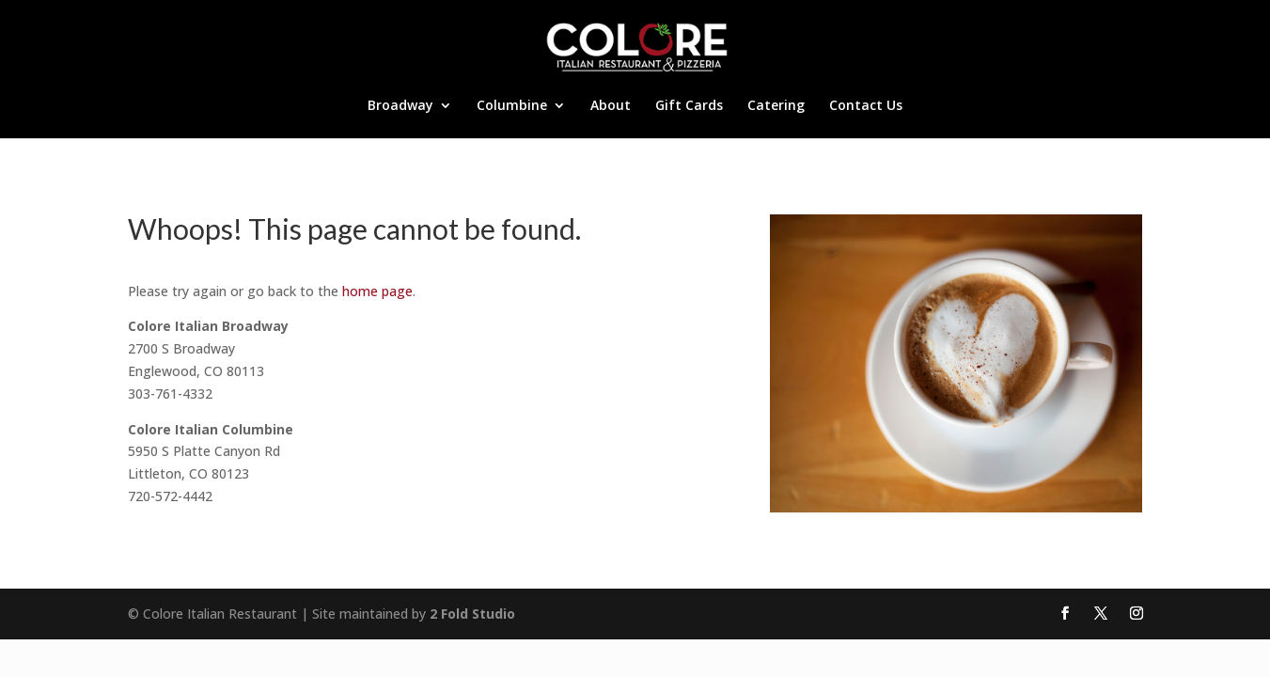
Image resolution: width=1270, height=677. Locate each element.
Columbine (512, 106)
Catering (776, 106)
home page (377, 291)
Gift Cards (689, 106)
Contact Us (865, 106)
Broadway (400, 106)
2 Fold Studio (472, 613)
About (610, 106)
